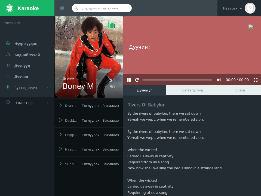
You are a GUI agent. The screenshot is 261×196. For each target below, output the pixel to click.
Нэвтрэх (239, 8)
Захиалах (111, 105)
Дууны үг (144, 90)
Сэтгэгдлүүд (192, 90)
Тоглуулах (90, 105)
